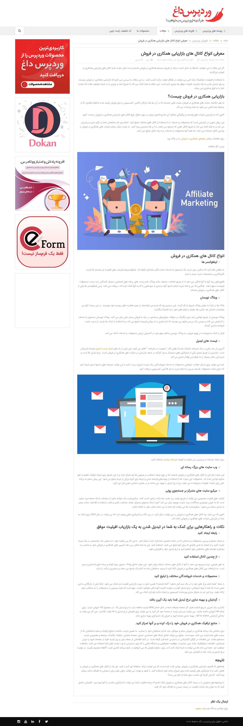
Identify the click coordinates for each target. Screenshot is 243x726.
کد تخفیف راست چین (120, 31)
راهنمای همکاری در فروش (193, 139)
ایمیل (139, 60)
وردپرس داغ (202, 59)
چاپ (149, 60)
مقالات (164, 31)
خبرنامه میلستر (170, 459)
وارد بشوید (200, 708)
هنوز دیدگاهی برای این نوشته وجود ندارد (175, 59)
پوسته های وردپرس (214, 31)
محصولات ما (145, 31)
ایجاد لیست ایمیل (104, 349)
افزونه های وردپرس (186, 31)
